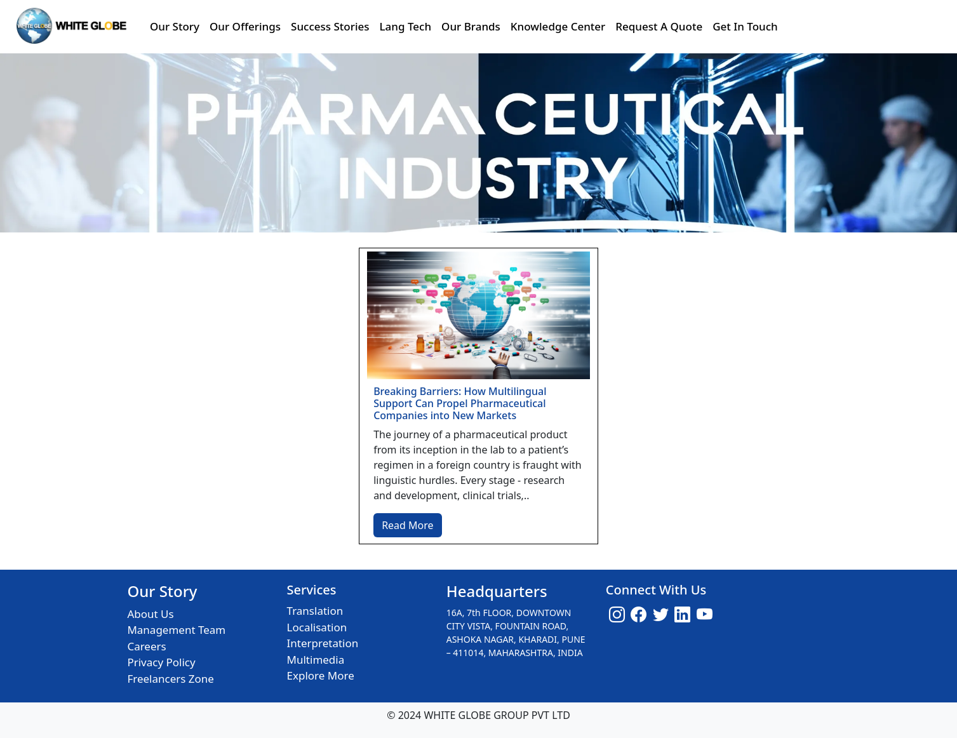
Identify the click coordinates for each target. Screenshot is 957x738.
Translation (315, 610)
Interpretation (323, 643)
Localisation (317, 627)
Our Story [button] (174, 26)
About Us (150, 614)
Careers (146, 646)
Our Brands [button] (470, 26)
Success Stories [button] (330, 26)
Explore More (320, 675)
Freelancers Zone (170, 678)
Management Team (176, 629)
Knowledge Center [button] (558, 26)
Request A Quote (658, 26)
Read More (407, 525)
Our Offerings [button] (245, 26)
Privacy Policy (161, 662)
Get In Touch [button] (745, 26)
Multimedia (316, 659)
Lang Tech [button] (406, 26)
